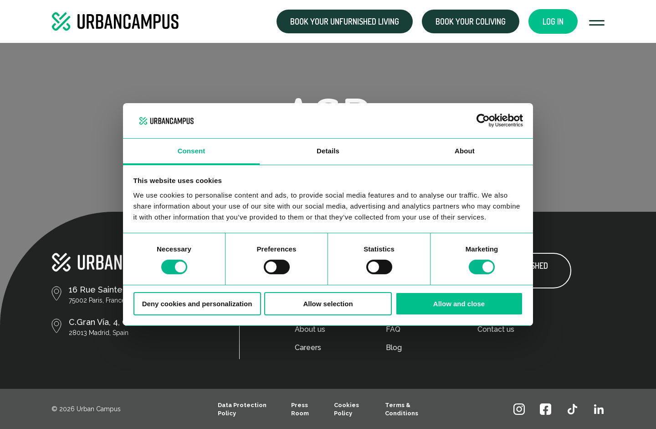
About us (310, 329)
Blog (394, 347)
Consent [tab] (191, 151)
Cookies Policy (346, 409)
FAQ (393, 329)
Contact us (495, 329)
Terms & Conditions (401, 409)
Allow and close (459, 304)
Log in (553, 21)
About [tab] (465, 151)
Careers (308, 347)
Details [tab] (328, 151)
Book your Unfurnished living (344, 21)
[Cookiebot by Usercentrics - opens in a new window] (483, 120)
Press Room (300, 409)
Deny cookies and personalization (197, 304)
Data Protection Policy (242, 409)
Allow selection (328, 304)
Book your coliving (471, 21)
